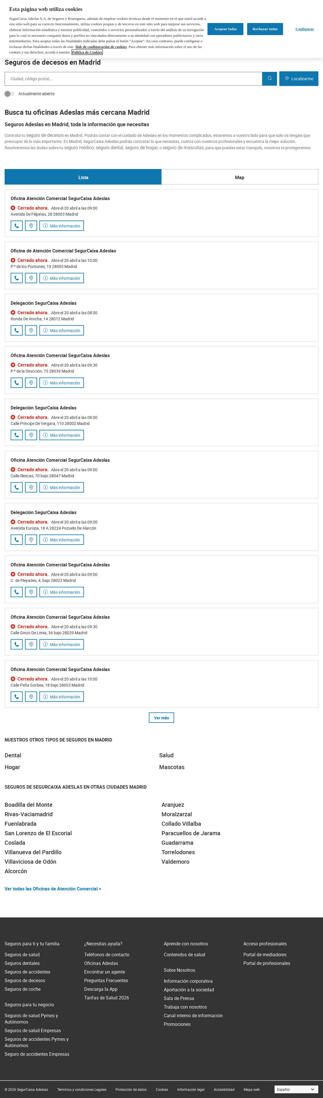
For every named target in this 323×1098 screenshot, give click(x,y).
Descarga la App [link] (101, 989)
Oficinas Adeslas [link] (101, 963)
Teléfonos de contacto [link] (106, 954)
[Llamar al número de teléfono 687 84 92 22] (17, 592)
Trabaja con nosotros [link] (185, 1007)
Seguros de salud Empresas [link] (33, 1030)
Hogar (12, 767)
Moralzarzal (177, 814)
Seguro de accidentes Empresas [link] (37, 1054)
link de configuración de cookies (101, 47)
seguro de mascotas (183, 147)
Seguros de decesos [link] (25, 980)
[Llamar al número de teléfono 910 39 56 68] (17, 278)
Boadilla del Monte (29, 804)
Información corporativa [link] (188, 981)
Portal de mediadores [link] (265, 954)
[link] (81, 1089)
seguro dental (109, 147)
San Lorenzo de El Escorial (38, 833)
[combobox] (133, 79)
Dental (13, 755)
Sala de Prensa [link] (179, 998)
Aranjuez (173, 804)
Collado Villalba (181, 823)
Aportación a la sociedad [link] (189, 989)
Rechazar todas (265, 29)
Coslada (15, 842)
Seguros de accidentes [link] (27, 972)
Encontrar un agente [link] (104, 972)
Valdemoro (175, 861)
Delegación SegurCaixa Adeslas (43, 303)
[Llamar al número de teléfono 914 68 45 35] (17, 330)
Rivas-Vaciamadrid (29, 814)
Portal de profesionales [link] (266, 963)
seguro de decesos (45, 135)
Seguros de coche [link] (23, 989)
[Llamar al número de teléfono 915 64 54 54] (17, 435)
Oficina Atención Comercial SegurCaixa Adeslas (60, 198)
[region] (161, 29)
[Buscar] (269, 79)
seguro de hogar (141, 147)
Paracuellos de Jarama (191, 833)
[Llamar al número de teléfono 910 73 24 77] (17, 487)
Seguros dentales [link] (22, 963)
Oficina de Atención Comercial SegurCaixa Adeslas (63, 251)
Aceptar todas (225, 29)
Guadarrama (177, 842)
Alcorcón (16, 871)
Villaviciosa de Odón (30, 861)
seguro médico (79, 147)
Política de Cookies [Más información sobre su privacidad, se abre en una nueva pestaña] (87, 52)
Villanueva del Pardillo (33, 852)
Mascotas (171, 767)
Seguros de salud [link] (22, 954)
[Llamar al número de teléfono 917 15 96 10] (17, 539)
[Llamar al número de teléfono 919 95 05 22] (17, 383)
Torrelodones (178, 852)
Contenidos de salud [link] (184, 954)
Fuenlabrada (20, 823)
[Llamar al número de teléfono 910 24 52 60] (17, 644)
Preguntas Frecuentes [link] (106, 980)
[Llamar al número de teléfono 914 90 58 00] (17, 226)
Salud (166, 755)
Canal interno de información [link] (193, 1015)
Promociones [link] (177, 1024)
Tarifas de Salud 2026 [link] (106, 997)
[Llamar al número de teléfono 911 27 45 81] (17, 696)
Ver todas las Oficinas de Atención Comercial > (53, 889)
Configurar (305, 29)
